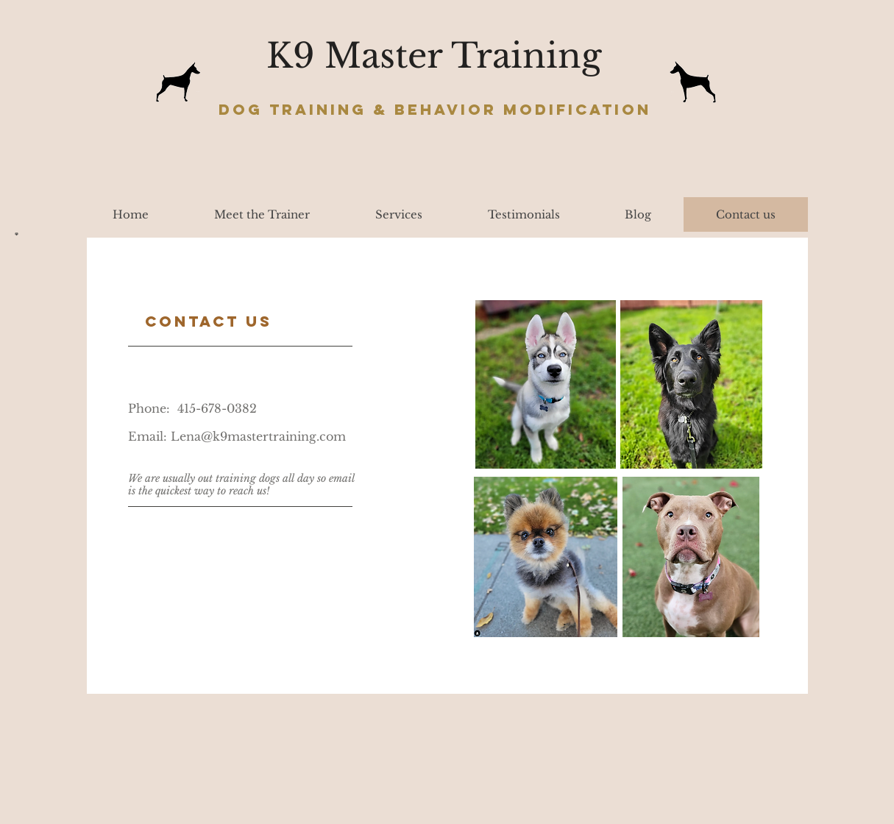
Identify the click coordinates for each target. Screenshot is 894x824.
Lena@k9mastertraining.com (258, 436)
